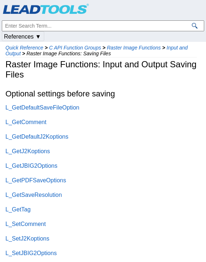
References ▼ (22, 36)
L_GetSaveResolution (33, 195)
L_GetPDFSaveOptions (35, 180)
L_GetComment (25, 122)
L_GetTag (17, 209)
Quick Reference (24, 48)
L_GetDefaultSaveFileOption (42, 107)
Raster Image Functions (134, 48)
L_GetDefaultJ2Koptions (36, 137)
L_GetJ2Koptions (27, 151)
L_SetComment (25, 224)
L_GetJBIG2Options (31, 166)
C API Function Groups (75, 48)
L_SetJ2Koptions (27, 238)
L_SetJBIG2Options (31, 253)
